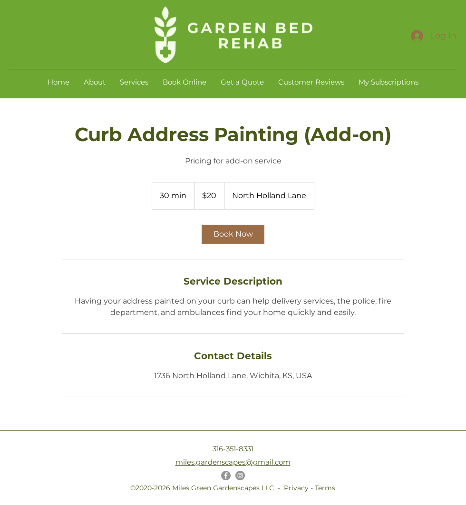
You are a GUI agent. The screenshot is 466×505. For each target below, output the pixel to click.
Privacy (296, 488)
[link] (233, 234)
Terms (325, 488)
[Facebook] (226, 475)
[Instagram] (240, 475)
